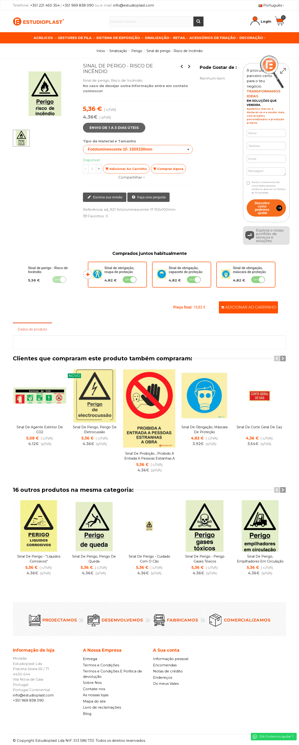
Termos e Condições (101, 665)
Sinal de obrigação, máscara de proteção (249, 270)
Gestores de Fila (75, 38)
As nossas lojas (95, 695)
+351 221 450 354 (45, 5)
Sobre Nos (92, 682)
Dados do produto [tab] (32, 329)
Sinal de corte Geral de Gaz (259, 427)
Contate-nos (94, 689)
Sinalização (157, 38)
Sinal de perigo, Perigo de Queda (94, 558)
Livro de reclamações (102, 707)
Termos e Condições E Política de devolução (112, 674)
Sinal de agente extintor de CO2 (40, 429)
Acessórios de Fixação (212, 38)
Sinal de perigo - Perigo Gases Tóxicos (204, 558)
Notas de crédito (168, 671)
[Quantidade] (92, 168)
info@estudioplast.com (133, 5)
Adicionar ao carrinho (248, 307)
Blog (87, 713)
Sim (56, 279)
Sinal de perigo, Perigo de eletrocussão (95, 429)
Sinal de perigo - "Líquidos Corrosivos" (38, 558)
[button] (277, 358)
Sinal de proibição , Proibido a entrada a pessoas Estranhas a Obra (149, 458)
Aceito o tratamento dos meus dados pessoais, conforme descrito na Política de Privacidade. (268, 187)
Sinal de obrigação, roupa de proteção (119, 270)
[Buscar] (198, 21)
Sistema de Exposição (118, 38)
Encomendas (165, 665)
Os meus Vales (166, 683)
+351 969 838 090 (78, 5)
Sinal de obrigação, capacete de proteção (186, 270)
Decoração (251, 38)
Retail (179, 38)
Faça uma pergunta (149, 197)
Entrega (90, 659)
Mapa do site (94, 701)
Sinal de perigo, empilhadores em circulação (260, 558)
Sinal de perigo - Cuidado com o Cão (149, 558)
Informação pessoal (170, 659)
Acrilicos (44, 38)
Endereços (162, 677)
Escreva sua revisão (104, 197)
